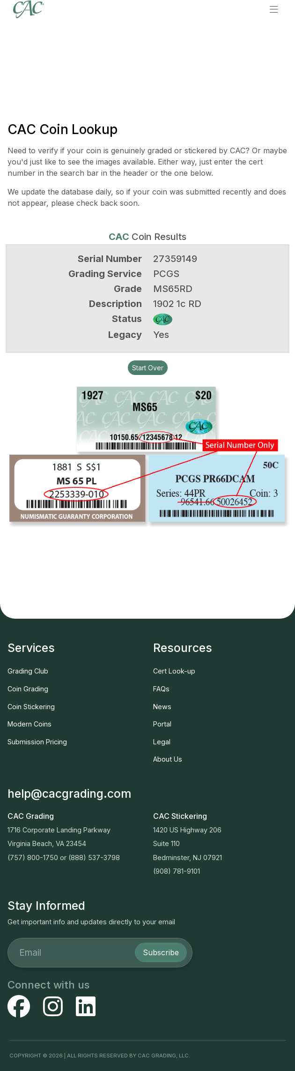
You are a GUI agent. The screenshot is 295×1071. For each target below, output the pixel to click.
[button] (274, 9)
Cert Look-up (174, 671)
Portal (162, 724)
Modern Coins (29, 724)
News (162, 707)
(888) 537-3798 (94, 857)
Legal (161, 742)
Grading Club (27, 671)
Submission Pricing (37, 742)
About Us (167, 759)
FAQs (161, 689)
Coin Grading (27, 689)
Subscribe (161, 952)
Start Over (147, 368)
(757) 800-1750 (32, 857)
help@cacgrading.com (69, 793)
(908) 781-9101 (176, 871)
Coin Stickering (31, 707)
